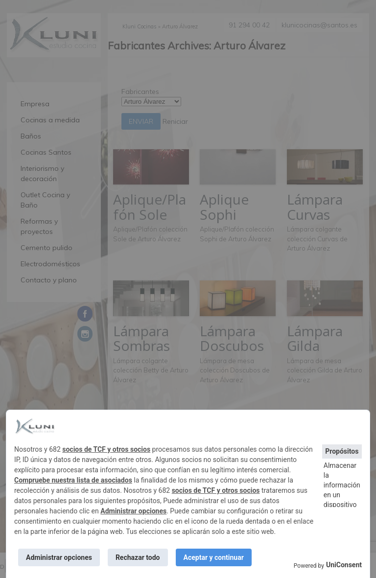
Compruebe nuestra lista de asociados (73, 480)
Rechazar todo (138, 557)
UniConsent (344, 565)
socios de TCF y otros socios (106, 449)
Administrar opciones (133, 511)
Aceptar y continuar (214, 557)
